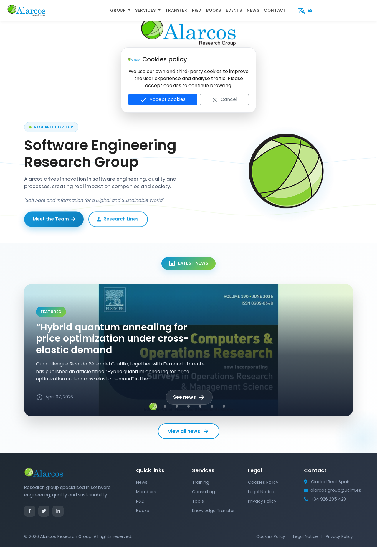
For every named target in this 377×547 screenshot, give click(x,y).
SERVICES (146, 10)
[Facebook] (29, 511)
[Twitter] (43, 511)
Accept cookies (163, 99)
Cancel (224, 99)
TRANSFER (176, 10)
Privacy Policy (262, 501)
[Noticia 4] (188, 406)
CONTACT (275, 10)
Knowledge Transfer (213, 510)
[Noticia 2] (165, 406)
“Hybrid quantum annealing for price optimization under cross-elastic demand (112, 338)
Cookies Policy (263, 482)
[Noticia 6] (212, 406)
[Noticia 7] (224, 406)
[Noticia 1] (153, 406)
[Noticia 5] (200, 406)
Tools (198, 501)
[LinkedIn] (58, 511)
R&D (196, 10)
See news (189, 397)
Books (142, 510)
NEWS (253, 10)
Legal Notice (261, 492)
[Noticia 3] (177, 406)
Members (146, 492)
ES (305, 10)
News (142, 482)
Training (200, 482)
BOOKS (213, 10)
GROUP (118, 10)
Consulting (203, 492)
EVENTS (234, 10)
